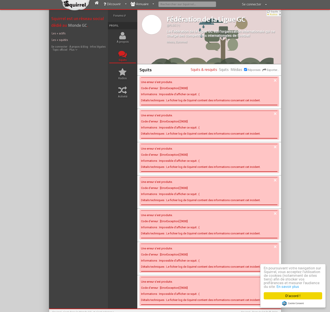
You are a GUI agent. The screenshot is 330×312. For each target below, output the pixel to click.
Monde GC (77, 25)
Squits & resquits (204, 69)
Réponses (254, 70)
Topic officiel (60, 49)
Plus (73, 49)
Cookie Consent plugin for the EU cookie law (293, 303)
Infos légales (98, 46)
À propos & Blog (78, 46)
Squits (224, 69)
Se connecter (59, 46)
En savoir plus (288, 286)
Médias (236, 69)
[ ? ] (178, 25)
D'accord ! (293, 296)
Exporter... (270, 70)
